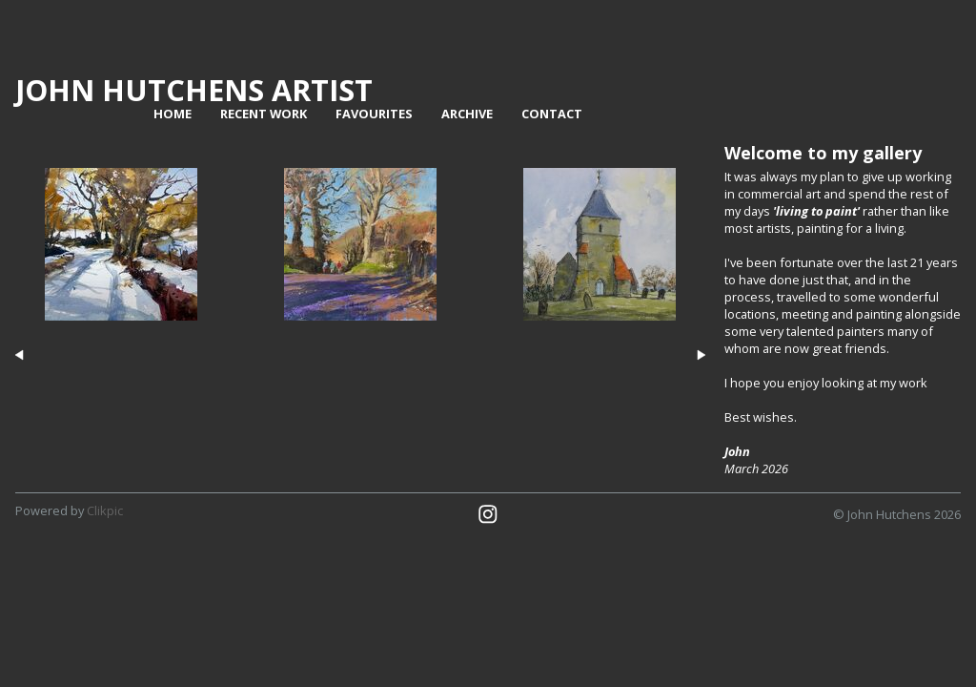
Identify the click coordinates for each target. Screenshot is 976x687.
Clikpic (105, 510)
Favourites (374, 113)
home (172, 113)
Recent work (263, 113)
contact (551, 113)
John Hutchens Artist (194, 90)
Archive (467, 113)
